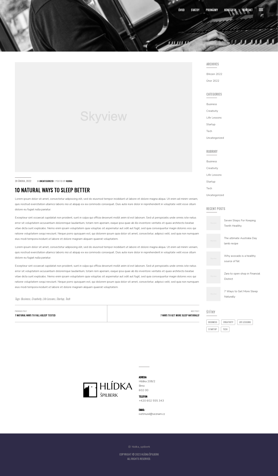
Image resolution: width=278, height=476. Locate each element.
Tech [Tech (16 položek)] (225, 329)
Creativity (36, 299)
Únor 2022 (212, 81)
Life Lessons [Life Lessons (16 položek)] (245, 322)
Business (25, 299)
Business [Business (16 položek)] (212, 322)
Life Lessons (49, 299)
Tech (67, 299)
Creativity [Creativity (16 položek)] (228, 322)
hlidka (69, 181)
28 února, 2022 (23, 181)
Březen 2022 (214, 74)
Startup (60, 299)
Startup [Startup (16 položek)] (212, 329)
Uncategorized (46, 181)
